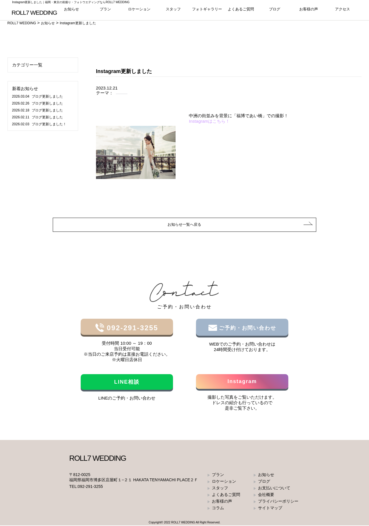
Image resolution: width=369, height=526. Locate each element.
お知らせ (71, 11)
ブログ (274, 11)
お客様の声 (308, 11)
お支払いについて (274, 488)
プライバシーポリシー (278, 501)
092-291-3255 (131, 328)
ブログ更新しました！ (39, 124)
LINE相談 (127, 382)
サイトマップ (270, 508)
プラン (105, 11)
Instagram (242, 382)
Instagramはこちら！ (209, 121)
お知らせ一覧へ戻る (184, 224)
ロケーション (139, 11)
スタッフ (173, 11)
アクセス (342, 11)
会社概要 (266, 495)
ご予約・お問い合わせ (246, 328)
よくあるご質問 (241, 11)
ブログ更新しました (37, 96)
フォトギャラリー (207, 11)
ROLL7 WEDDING (183, 523)
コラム (218, 508)
